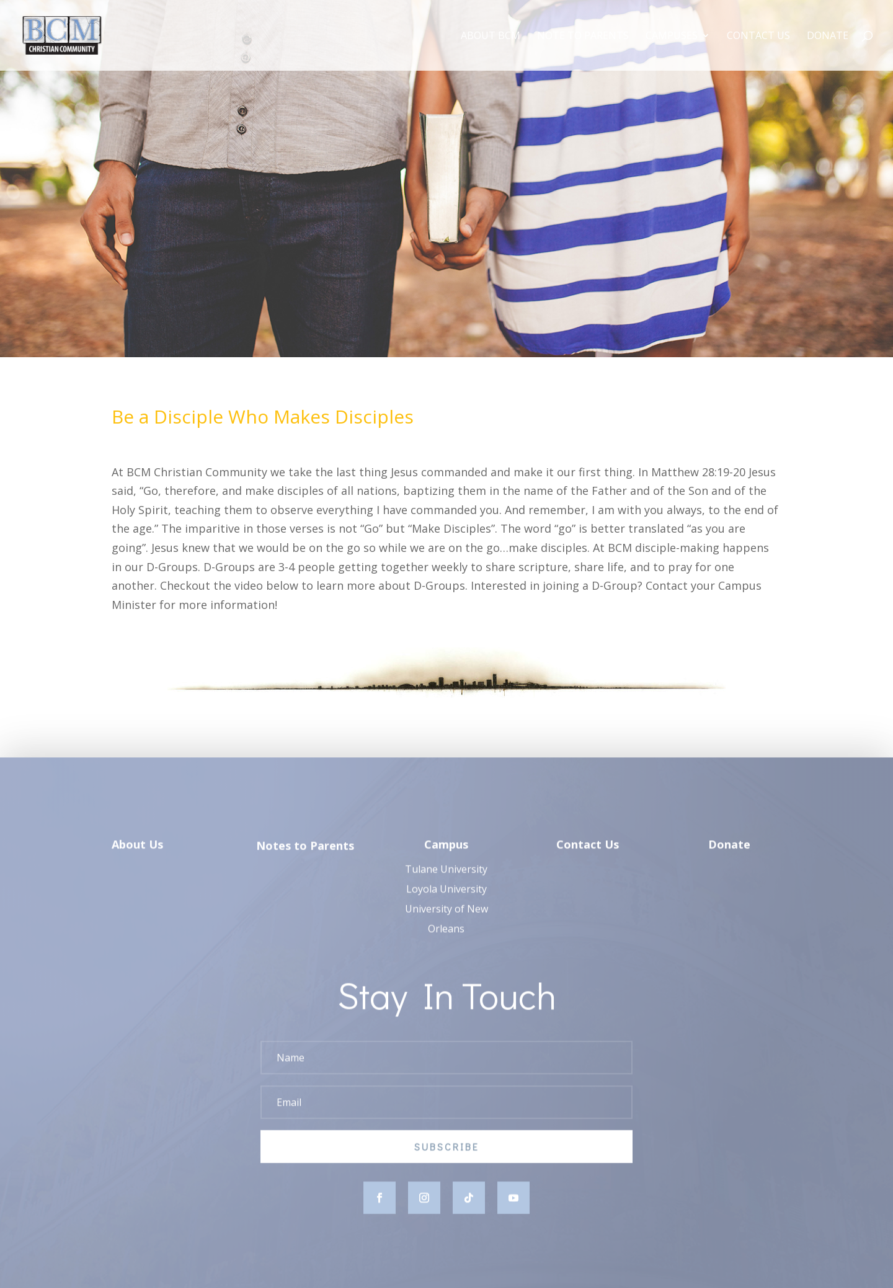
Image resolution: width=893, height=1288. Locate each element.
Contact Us (758, 36)
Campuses (672, 36)
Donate (827, 36)
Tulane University (446, 878)
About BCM (490, 36)
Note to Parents (583, 36)
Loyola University (446, 898)
